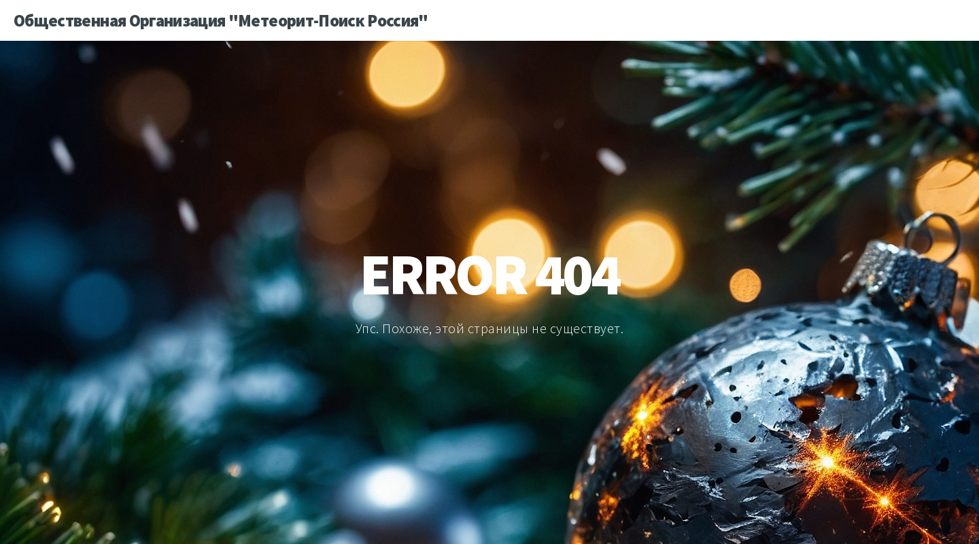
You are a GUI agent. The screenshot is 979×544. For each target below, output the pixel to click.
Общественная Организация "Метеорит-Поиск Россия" (221, 20)
